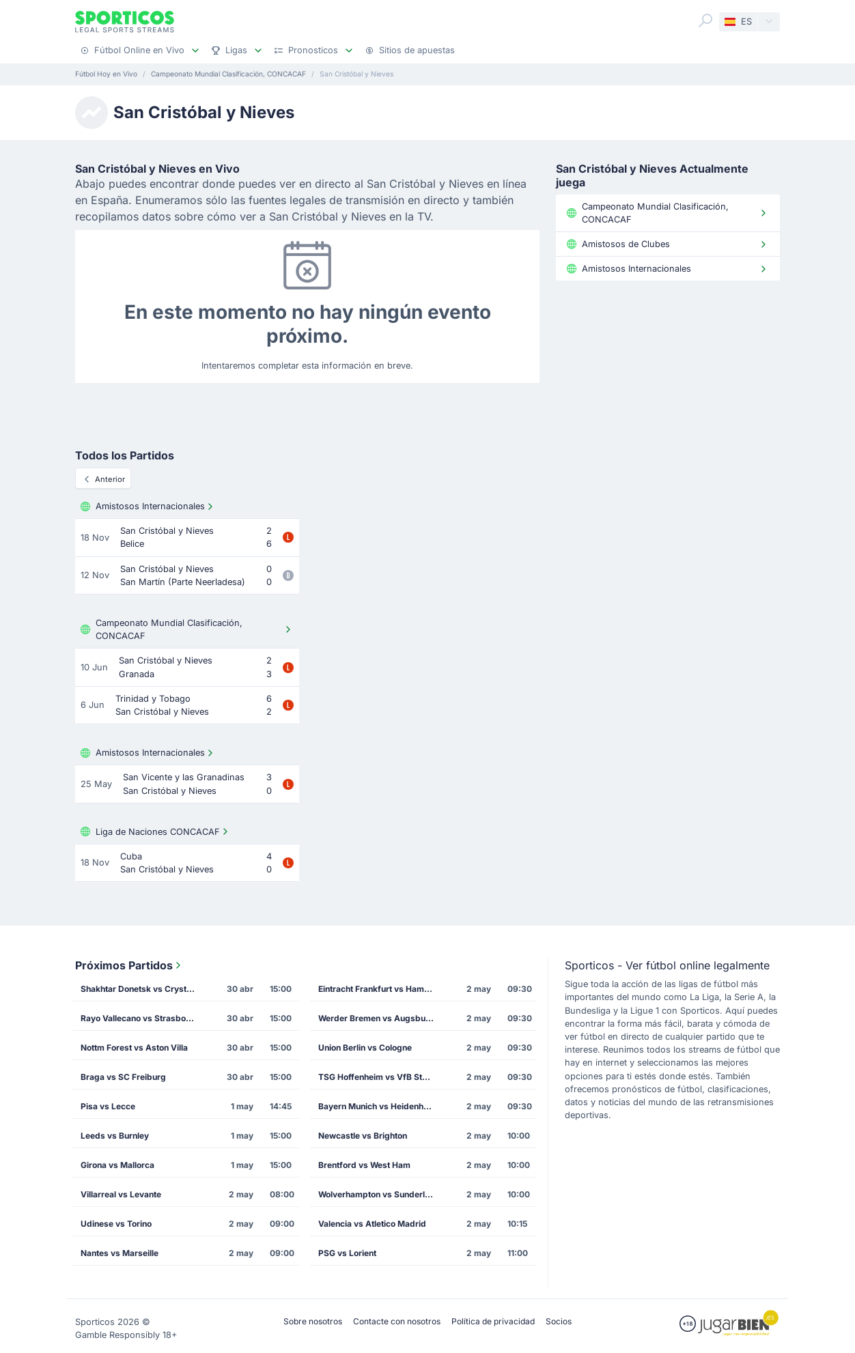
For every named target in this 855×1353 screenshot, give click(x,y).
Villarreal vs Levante (121, 1194)
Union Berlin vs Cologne (365, 1047)
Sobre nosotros (312, 1321)
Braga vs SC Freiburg (123, 1077)
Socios (559, 1321)
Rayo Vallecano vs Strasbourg (140, 1018)
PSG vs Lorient (347, 1253)
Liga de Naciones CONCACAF (156, 831)
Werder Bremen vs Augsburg (376, 1018)
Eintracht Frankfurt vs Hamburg (380, 989)
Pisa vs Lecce (108, 1106)
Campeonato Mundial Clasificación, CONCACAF (187, 629)
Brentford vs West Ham (364, 1165)
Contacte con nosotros (396, 1321)
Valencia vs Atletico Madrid (372, 1224)
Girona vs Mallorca (117, 1165)
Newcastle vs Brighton (362, 1135)
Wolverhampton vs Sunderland (379, 1194)
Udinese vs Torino (116, 1224)
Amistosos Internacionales (148, 506)
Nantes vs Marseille (119, 1253)
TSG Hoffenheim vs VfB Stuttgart (380, 1077)
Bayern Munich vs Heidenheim (378, 1106)
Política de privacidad (493, 1321)
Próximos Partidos (129, 965)
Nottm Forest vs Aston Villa (134, 1047)
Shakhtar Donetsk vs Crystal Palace (143, 989)
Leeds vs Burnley (115, 1135)
